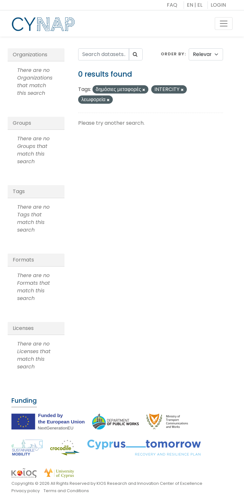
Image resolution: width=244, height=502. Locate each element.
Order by (173, 54)
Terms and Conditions (66, 491)
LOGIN (218, 5)
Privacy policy (25, 491)
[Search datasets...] (103, 54)
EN (190, 5)
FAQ (172, 5)
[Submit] (136, 54)
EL (199, 5)
